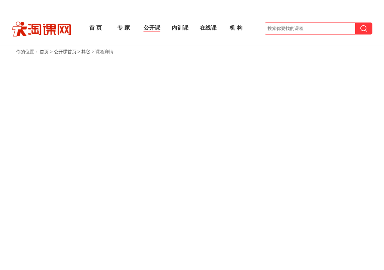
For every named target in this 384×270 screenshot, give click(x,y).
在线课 (208, 27)
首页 (44, 51)
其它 (85, 51)
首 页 (95, 27)
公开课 (151, 27)
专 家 (123, 27)
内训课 (180, 27)
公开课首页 (65, 51)
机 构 (236, 27)
